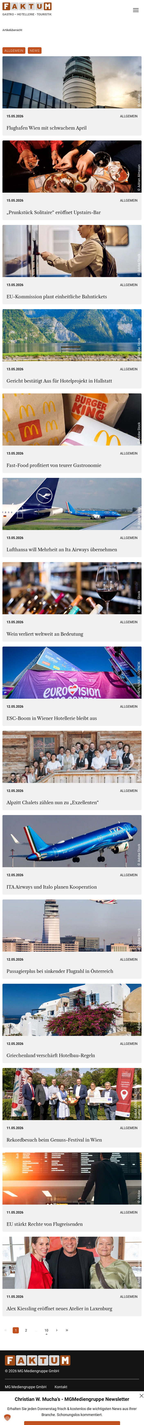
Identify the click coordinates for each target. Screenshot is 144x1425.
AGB (58, 1394)
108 (46, 1330)
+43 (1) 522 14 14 (19, 1409)
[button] (7, 1417)
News (34, 50)
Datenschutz (65, 1401)
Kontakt (61, 1387)
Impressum (64, 1409)
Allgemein (13, 50)
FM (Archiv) (64, 1416)
